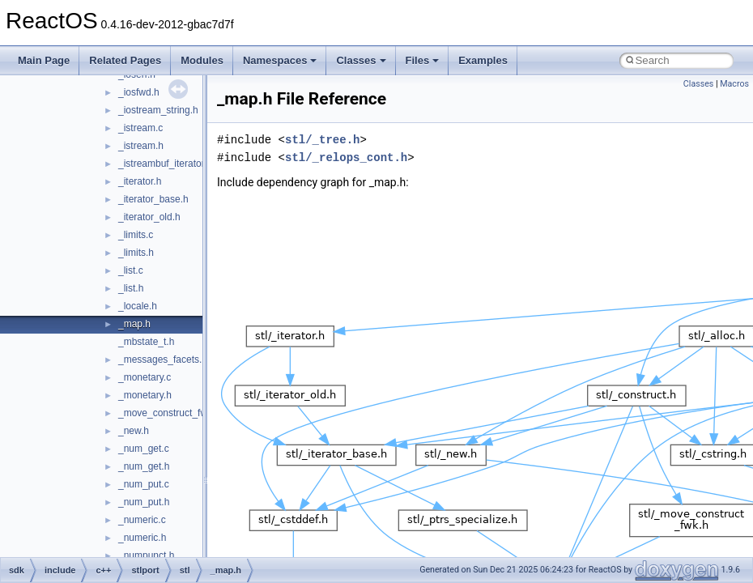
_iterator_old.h (149, 217)
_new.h (133, 430)
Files (423, 60)
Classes (360, 60)
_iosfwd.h (139, 92)
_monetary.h (145, 395)
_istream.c (140, 128)
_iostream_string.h (158, 110)
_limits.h (136, 252)
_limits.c (135, 234)
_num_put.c (143, 484)
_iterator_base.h (153, 199)
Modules (202, 60)
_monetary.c (144, 377)
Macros (734, 84)
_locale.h (137, 306)
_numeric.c (142, 520)
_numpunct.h (146, 555)
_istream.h (141, 145)
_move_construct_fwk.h (169, 413)
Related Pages (125, 60)
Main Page (44, 60)
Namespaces (280, 60)
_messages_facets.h (162, 359)
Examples (483, 60)
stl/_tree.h (322, 139)
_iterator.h (139, 181)
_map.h (134, 324)
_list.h (130, 288)
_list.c (130, 270)
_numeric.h (142, 537)
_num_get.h (143, 466)
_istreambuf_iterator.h (165, 163)
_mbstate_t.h (146, 341)
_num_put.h (143, 502)
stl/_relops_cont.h (346, 157)
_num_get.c (143, 448)
